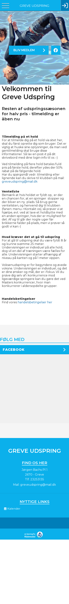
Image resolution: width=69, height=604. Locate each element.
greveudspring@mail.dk (20, 181)
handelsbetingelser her (35, 302)
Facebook (13, 350)
